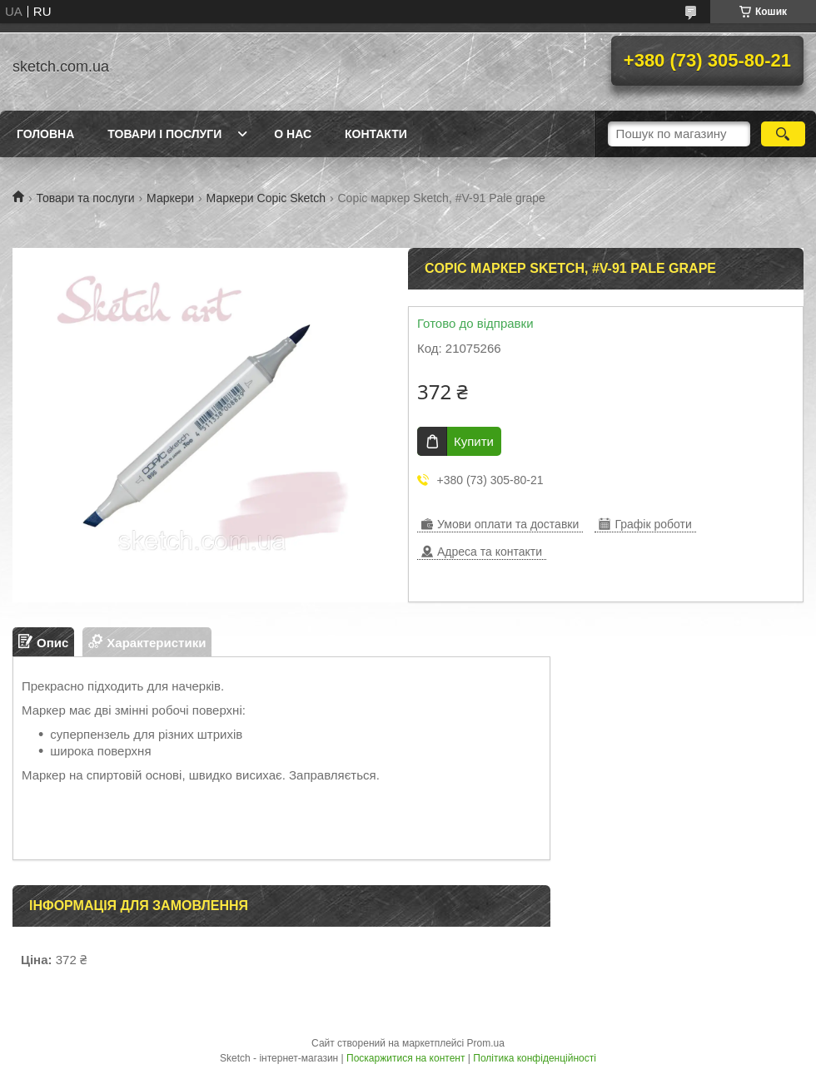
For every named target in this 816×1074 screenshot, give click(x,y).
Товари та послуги (85, 198)
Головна (45, 134)
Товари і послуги (164, 134)
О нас (292, 134)
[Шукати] (783, 133)
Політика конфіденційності (534, 1058)
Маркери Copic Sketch (266, 198)
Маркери (170, 198)
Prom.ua (486, 1043)
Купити (474, 441)
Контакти (376, 134)
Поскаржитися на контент (405, 1058)
